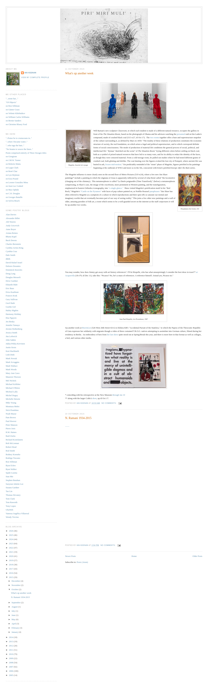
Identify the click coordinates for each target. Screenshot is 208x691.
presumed (181, 134)
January (15, 632)
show (94, 398)
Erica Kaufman (12, 292)
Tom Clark (10, 498)
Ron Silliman (11, 462)
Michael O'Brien (13, 388)
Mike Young (11, 402)
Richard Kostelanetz (14, 439)
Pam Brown (11, 417)
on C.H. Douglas (13, 193)
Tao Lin (9, 491)
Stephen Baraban (13, 480)
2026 (11, 531)
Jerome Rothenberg (14, 329)
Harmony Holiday (13, 314)
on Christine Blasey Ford (16, 124)
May (14, 619)
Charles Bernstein (13, 244)
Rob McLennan (12, 443)
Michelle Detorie (13, 399)
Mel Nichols (11, 380)
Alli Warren (11, 222)
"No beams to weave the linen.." (19, 149)
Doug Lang (10, 273)
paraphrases (155, 191)
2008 (11, 662)
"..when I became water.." (16, 141)
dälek (8, 259)
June (14, 615)
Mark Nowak (11, 358)
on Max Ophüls (12, 189)
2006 (11, 671)
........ (67, 426)
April (14, 623)
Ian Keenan (30, 73)
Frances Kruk (11, 295)
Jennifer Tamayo (13, 325)
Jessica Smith (11, 332)
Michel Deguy (12, 395)
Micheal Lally (12, 391)
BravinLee (86, 328)
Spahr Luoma (11, 473)
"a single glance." (116, 188)
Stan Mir (9, 476)
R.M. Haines (11, 432)
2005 (11, 675)
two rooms (154, 137)
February (16, 628)
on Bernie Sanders (13, 120)
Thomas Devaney (13, 495)
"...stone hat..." (12, 98)
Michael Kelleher (13, 384)
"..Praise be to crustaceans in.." (19, 138)
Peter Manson (11, 425)
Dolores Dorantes (13, 266)
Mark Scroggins (12, 362)
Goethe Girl (11, 307)
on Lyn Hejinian (13, 175)
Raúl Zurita (10, 436)
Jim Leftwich (11, 336)
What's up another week (79, 73)
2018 (11, 564)
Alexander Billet (13, 218)
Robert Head (11, 447)
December (16, 581)
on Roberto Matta (13, 164)
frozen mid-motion (113, 164)
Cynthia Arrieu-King (14, 248)
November (16, 585)
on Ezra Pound (12, 178)
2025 (11, 535)
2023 (11, 543)
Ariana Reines (12, 233)
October (15, 589)
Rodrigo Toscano (13, 458)
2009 (11, 658)
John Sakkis (11, 340)
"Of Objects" (11, 102)
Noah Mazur (11, 413)
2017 (11, 569)
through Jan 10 (118, 395)
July (14, 611)
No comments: (109, 403)
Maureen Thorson (13, 377)
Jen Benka (10, 321)
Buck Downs (11, 240)
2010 (11, 654)
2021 (11, 552)
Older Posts (197, 556)
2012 (11, 645)
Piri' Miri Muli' (104, 13)
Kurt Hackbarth (12, 351)
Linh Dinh (10, 354)
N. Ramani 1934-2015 (78, 418)
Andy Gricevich (12, 225)
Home (134, 556)
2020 (11, 556)
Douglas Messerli (13, 277)
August (15, 607)
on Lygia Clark (12, 167)
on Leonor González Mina (17, 182)
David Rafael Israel (14, 262)
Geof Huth (10, 303)
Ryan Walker (11, 469)
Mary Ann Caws (13, 373)
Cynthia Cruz (11, 251)
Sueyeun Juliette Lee (14, 484)
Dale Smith (10, 255)
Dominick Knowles (14, 270)
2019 (11, 560)
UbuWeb (9, 510)
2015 (11, 577)
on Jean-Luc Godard (14, 186)
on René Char (11, 171)
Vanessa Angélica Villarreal (17, 513)
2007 (11, 667)
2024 (11, 539)
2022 (11, 547)
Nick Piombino (12, 410)
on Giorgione (11, 156)
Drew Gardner (12, 281)
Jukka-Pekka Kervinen (15, 343)
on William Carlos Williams (17, 117)
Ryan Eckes (11, 465)
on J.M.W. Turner (13, 160)
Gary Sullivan (12, 299)
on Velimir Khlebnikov (15, 113)
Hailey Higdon (12, 310)
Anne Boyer (11, 229)
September (16, 602)
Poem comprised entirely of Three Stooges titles (26, 153)
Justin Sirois (11, 347)
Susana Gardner (12, 487)
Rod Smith (10, 450)
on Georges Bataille (14, 197)
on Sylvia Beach (13, 201)
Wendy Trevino (12, 517)
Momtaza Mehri (12, 406)
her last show (112, 334)
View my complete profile (35, 77)
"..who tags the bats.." (15, 145)
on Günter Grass (13, 109)
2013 (11, 641)
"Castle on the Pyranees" (90, 191)
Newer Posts (70, 556)
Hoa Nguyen (11, 318)
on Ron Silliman (13, 106)
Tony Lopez (11, 506)
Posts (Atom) (82, 562)
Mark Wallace (12, 366)
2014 (11, 637)
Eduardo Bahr (12, 284)
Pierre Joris (10, 428)
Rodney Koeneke (13, 454)
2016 (11, 573)
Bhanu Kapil (11, 236)
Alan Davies (11, 214)
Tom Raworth (11, 502)
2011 (11, 650)
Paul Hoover (11, 421)
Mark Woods (11, 369)
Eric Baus (10, 288)
